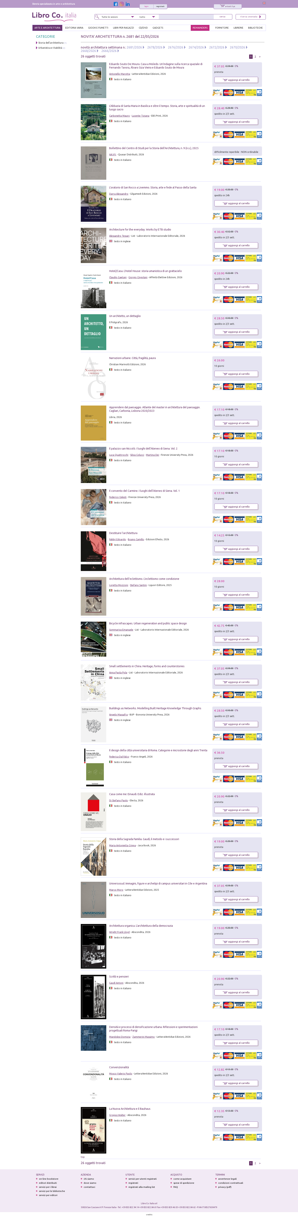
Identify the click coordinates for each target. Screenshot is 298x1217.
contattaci (89, 1187)
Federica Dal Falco (119, 756)
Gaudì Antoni (116, 983)
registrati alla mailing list (141, 1187)
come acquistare (182, 1178)
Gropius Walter (117, 1115)
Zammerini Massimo (143, 1037)
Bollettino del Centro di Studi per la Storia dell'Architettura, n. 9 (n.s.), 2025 (154, 148)
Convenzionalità (119, 1067)
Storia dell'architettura (50, 42)
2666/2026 (109, 51)
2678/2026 (155, 47)
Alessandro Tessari (119, 236)
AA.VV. (112, 154)
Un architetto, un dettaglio (125, 316)
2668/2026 (88, 51)
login (146, 6)
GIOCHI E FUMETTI (98, 27)
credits (149, 1214)
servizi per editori (48, 1195)
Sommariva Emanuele (121, 629)
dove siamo (90, 1183)
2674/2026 (196, 47)
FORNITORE (222, 27)
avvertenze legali (227, 1178)
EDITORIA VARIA (74, 27)
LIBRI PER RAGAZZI (123, 27)
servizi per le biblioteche (52, 1191)
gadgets (158, 27)
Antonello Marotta (119, 74)
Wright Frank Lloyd (119, 932)
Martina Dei (152, 455)
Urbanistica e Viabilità (50, 48)
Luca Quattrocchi (118, 455)
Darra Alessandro (118, 194)
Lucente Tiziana (140, 115)
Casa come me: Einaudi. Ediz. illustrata (132, 794)
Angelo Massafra (118, 714)
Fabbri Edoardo (117, 539)
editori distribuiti (48, 1183)
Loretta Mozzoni (118, 585)
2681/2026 (134, 47)
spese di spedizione (183, 1183)
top (83, 1157)
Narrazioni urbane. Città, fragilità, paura (132, 358)
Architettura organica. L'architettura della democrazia (141, 925)
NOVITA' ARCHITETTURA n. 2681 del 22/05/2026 (120, 36)
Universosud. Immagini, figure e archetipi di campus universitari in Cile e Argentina (158, 883)
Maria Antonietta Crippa (122, 845)
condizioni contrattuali (230, 1183)
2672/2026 (216, 47)
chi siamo (89, 1178)
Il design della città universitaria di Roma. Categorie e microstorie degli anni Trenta (158, 750)
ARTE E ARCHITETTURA (47, 27)
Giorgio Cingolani (137, 277)
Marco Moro (116, 890)
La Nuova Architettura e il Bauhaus (129, 1108)
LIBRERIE (238, 27)
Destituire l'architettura (123, 533)
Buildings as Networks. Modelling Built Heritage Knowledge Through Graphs (155, 708)
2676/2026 (175, 47)
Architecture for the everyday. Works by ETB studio (140, 229)
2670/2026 (237, 47)
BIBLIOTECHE (255, 27)
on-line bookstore (48, 1178)
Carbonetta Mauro (119, 115)
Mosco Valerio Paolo (120, 1073)
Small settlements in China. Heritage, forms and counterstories (147, 666)
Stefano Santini (138, 585)
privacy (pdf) (224, 1187)
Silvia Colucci (137, 455)
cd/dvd (143, 27)
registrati (160, 6)
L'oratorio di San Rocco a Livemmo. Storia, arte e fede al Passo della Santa (152, 187)
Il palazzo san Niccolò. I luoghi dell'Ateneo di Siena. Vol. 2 (143, 448)
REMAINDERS (200, 27)
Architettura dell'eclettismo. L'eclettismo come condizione (144, 578)
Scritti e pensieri (119, 976)
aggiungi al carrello (236, 79)
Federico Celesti (118, 497)
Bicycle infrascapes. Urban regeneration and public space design (148, 623)
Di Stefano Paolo (118, 800)
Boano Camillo (136, 539)
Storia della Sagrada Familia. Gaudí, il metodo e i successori (144, 839)
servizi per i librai (48, 1187)
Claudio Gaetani (118, 277)
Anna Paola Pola (118, 672)
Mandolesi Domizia (119, 1037)
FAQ (175, 1187)
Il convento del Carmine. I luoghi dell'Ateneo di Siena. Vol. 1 (144, 490)
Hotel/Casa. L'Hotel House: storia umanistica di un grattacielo (145, 271)
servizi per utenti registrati (142, 1178)
